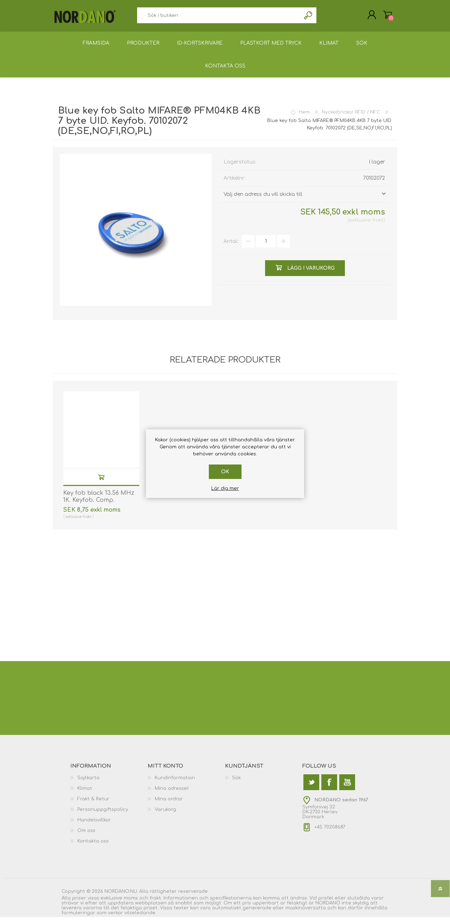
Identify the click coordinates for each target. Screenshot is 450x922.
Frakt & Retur (93, 803)
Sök (308, 18)
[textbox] (218, 18)
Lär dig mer (225, 488)
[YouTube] (347, 787)
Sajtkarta (88, 782)
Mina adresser (172, 793)
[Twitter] (311, 787)
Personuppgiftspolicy (102, 814)
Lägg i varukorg (101, 482)
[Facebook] (329, 787)
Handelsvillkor (94, 824)
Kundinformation (175, 782)
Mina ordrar (169, 803)
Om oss (86, 835)
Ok (225, 471)
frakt (378, 225)
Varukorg (380, 17)
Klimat (84, 793)
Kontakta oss (93, 846)
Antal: (231, 246)
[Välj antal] (266, 246)
